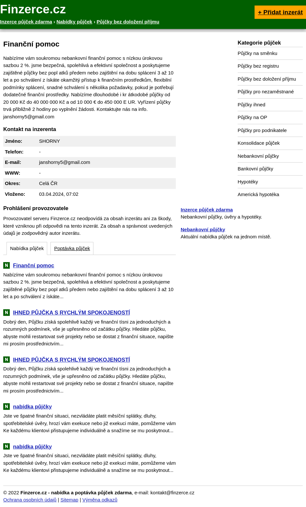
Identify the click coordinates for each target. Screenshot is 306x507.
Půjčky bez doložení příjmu (267, 79)
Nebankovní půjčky (258, 156)
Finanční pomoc (33, 265)
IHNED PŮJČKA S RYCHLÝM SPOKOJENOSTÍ (71, 312)
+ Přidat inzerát (280, 12)
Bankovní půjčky (255, 168)
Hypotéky (248, 181)
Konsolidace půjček (259, 143)
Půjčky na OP (252, 117)
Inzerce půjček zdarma (207, 209)
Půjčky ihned (251, 104)
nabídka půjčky (32, 406)
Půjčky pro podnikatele (262, 130)
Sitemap (69, 499)
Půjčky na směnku (257, 53)
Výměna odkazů (100, 499)
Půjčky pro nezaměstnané (266, 91)
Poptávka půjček (72, 248)
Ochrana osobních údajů (29, 499)
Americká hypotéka (258, 194)
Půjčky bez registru (258, 66)
